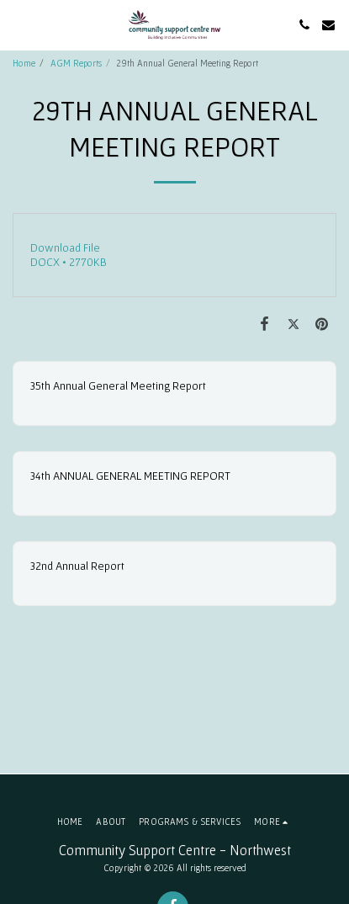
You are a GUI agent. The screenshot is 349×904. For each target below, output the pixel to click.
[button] (18, 24)
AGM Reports (76, 63)
